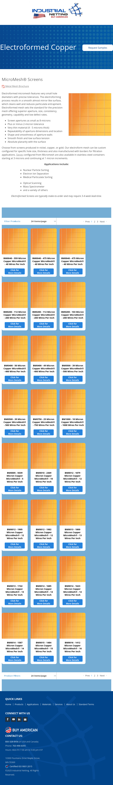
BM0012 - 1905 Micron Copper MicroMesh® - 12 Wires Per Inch (15, 534)
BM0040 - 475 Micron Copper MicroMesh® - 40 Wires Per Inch (43, 261)
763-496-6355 (19, 745)
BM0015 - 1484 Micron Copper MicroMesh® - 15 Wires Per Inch (43, 647)
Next (103, 221)
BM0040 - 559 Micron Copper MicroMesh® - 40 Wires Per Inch (15, 261)
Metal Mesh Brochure (15, 86)
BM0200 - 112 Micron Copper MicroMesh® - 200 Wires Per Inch (15, 314)
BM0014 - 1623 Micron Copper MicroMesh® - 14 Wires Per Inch (72, 590)
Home (8, 704)
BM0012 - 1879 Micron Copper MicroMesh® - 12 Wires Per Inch (72, 477)
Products (19, 704)
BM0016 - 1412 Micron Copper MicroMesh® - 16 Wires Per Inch (72, 647)
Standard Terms (86, 704)
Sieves (19, 154)
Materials (46, 704)
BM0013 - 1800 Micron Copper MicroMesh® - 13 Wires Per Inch (72, 534)
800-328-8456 (11, 741)
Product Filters (12, 675)
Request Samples (97, 47)
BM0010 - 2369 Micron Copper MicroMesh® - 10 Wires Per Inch (43, 477)
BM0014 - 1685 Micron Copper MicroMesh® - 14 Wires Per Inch (43, 590)
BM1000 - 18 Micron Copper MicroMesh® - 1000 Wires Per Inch (72, 422)
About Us (70, 704)
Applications (33, 704)
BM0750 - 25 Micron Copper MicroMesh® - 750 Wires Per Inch (43, 422)
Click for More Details (14, 271)
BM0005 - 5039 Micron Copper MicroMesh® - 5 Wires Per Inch (14, 477)
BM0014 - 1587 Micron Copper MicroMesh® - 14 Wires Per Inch (15, 647)
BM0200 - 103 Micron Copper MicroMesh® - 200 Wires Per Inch (72, 314)
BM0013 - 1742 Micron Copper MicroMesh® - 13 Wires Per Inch (15, 590)
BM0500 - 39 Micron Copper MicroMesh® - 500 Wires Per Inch (72, 368)
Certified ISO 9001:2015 (18, 766)
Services (59, 704)
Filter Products (12, 221)
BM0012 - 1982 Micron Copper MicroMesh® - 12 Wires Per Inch (43, 534)
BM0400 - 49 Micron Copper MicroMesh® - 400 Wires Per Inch (43, 368)
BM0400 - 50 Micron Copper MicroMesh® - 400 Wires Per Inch (15, 368)
